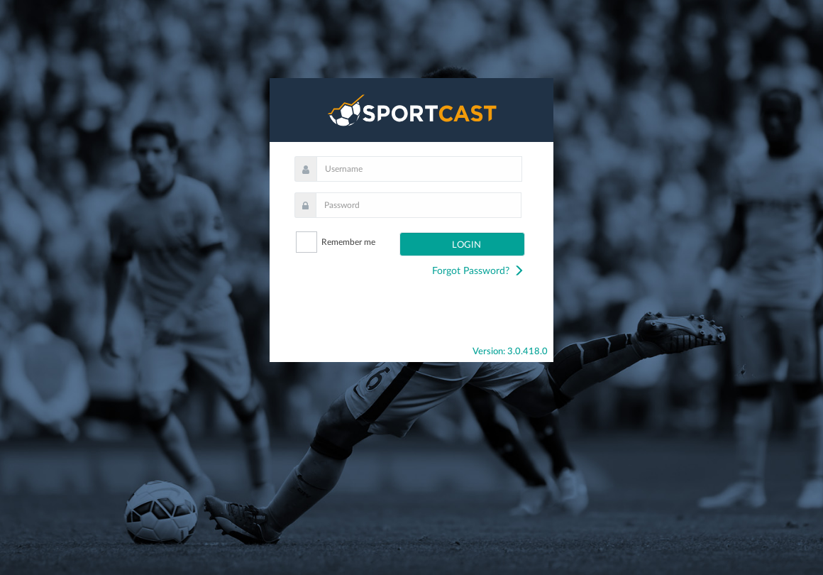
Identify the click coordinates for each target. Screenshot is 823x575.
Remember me (348, 242)
